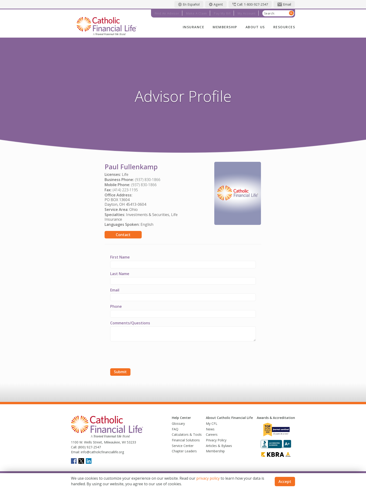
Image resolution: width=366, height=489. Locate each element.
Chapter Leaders (184, 451)
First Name (120, 257)
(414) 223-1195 (125, 190)
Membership (225, 27)
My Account (247, 13)
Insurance (193, 27)
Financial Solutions (186, 440)
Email (114, 290)
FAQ (175, 429)
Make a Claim (196, 13)
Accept (284, 481)
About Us (255, 27)
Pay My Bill (222, 13)
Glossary (178, 423)
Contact (123, 234)
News (210, 429)
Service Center (183, 445)
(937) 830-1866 (147, 179)
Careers (212, 434)
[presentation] (145, 355)
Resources (284, 27)
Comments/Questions (130, 323)
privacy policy (208, 478)
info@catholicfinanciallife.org (102, 452)
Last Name (119, 273)
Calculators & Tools (187, 434)
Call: (74, 447)
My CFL (211, 423)
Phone (116, 306)
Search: (269, 13)
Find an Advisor (167, 13)
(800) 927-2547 (89, 447)
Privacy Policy (216, 440)
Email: (75, 452)
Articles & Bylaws (219, 445)
